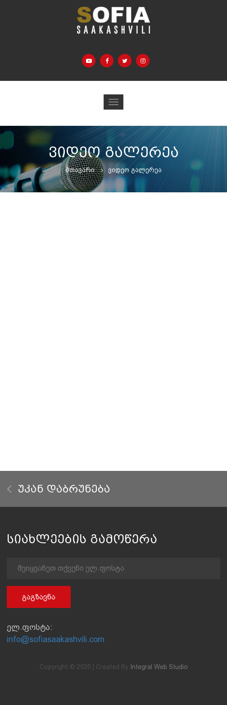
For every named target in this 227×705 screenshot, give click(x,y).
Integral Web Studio (159, 666)
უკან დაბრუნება (58, 489)
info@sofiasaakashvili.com (55, 639)
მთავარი (80, 169)
